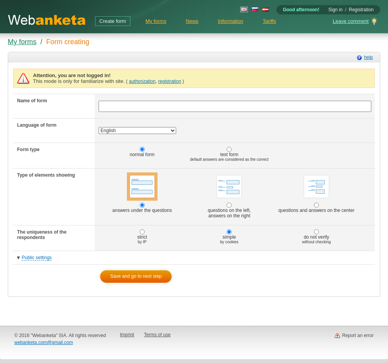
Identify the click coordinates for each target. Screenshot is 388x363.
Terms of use (157, 334)
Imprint (127, 334)
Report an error (358, 335)
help (368, 57)
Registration (361, 9)
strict (142, 236)
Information (230, 21)
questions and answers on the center (317, 192)
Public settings (37, 257)
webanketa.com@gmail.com (43, 342)
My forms (156, 21)
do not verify (316, 236)
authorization (142, 81)
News (192, 21)
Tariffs (269, 21)
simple (229, 236)
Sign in (335, 9)
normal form (142, 152)
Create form (112, 21)
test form (229, 154)
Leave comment (351, 21)
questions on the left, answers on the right (229, 195)
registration (169, 81)
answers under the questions (142, 192)
